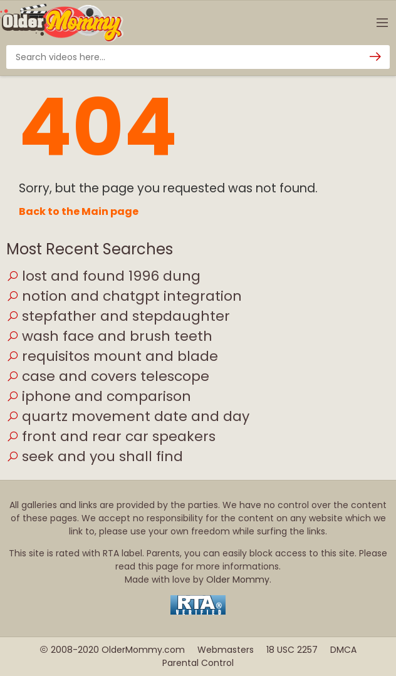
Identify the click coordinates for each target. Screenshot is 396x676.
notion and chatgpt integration (124, 296)
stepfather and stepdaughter (118, 316)
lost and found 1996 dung (103, 276)
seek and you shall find (94, 456)
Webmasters (225, 649)
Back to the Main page (78, 211)
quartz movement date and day (127, 416)
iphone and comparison (98, 396)
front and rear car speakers (111, 436)
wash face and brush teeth (109, 336)
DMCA (343, 649)
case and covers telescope (107, 376)
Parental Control (198, 663)
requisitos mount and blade (112, 356)
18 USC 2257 (292, 649)
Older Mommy (237, 579)
